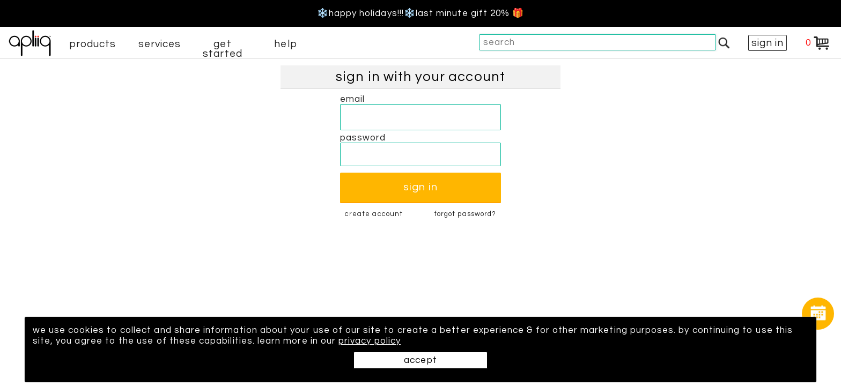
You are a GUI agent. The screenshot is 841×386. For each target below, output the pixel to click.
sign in (767, 43)
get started (222, 49)
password (363, 138)
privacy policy (369, 341)
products (92, 44)
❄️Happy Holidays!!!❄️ (366, 13)
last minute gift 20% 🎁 (470, 13)
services (159, 44)
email (352, 99)
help (285, 44)
